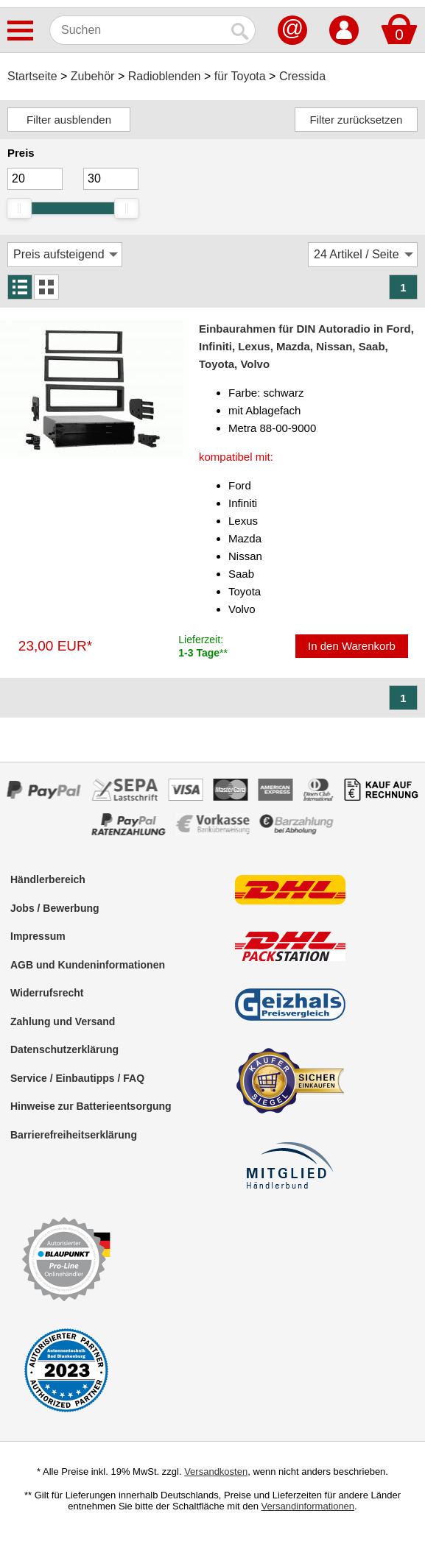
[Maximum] (110, 179)
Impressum (38, 936)
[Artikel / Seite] (363, 254)
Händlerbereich (47, 879)
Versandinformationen (307, 1506)
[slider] (19, 208)
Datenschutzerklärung (64, 1049)
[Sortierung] (64, 254)
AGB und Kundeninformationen (87, 965)
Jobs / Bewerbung (54, 908)
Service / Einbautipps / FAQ (77, 1078)
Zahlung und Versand (62, 1021)
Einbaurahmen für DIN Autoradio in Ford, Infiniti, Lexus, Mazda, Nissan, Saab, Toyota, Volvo (306, 346)
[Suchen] (137, 30)
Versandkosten (215, 1471)
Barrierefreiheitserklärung (73, 1135)
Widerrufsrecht (46, 993)
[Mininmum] (35, 179)
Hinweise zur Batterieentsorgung (91, 1106)
